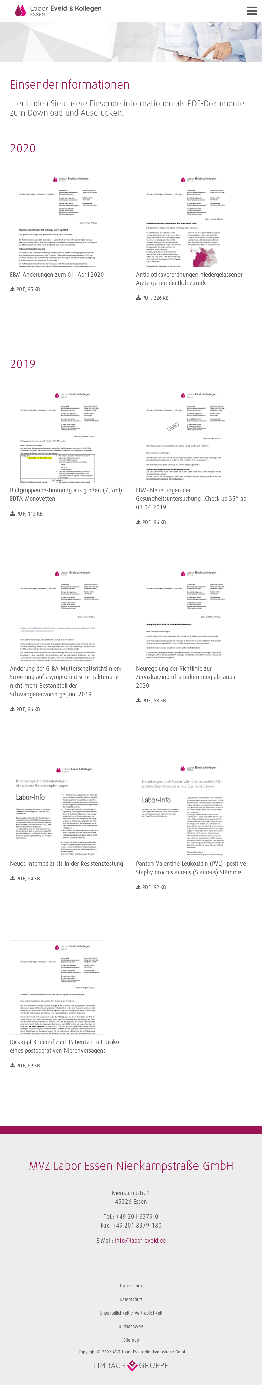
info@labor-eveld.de (140, 1240)
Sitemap (131, 1340)
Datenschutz (131, 1299)
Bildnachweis (131, 1326)
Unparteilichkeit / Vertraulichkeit (131, 1313)
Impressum (131, 1286)
